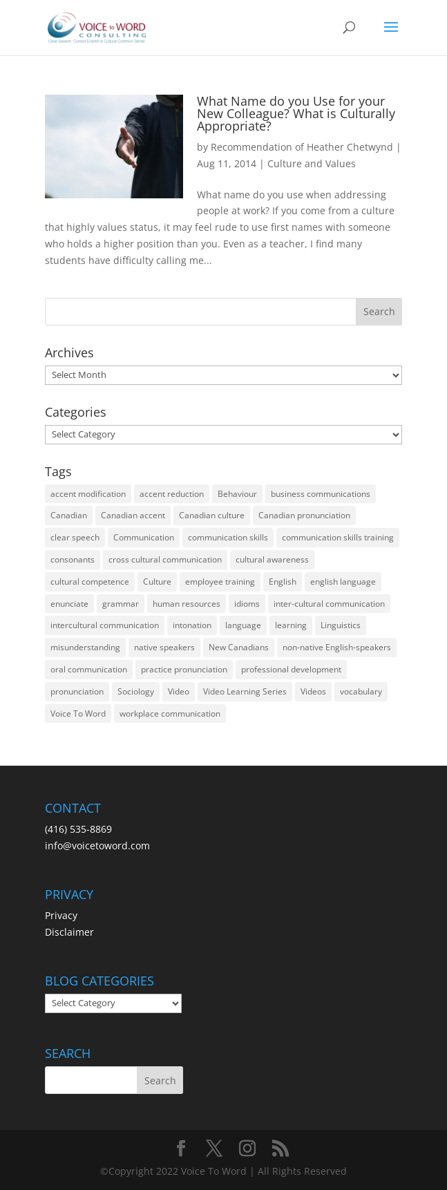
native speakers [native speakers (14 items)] (164, 647)
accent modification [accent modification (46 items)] (88, 494)
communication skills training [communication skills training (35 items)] (338, 537)
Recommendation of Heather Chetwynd (302, 146)
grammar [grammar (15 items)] (120, 604)
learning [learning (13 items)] (291, 625)
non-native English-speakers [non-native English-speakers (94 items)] (337, 647)
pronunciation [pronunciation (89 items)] (77, 691)
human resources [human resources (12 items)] (186, 604)
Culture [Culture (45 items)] (157, 581)
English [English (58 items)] (282, 581)
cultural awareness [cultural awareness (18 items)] (272, 559)
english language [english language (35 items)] (343, 581)
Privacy (61, 915)
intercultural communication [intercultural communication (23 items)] (104, 625)
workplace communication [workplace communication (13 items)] (170, 713)
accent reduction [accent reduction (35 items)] (172, 494)
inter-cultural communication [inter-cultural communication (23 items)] (329, 604)
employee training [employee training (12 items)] (220, 581)
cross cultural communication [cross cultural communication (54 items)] (165, 559)
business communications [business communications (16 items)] (320, 494)
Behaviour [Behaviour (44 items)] (237, 494)
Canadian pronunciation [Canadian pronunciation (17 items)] (304, 515)
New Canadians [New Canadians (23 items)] (239, 647)
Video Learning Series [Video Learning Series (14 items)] (245, 691)
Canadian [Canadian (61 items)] (68, 515)
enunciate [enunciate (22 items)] (69, 604)
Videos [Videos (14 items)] (313, 691)
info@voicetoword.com (97, 845)
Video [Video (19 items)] (178, 691)
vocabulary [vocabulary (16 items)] (361, 691)
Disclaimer (69, 931)
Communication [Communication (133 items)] (143, 537)
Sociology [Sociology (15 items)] (135, 691)
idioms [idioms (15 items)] (247, 604)
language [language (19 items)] (243, 625)
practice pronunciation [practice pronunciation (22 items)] (184, 669)
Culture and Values (311, 163)
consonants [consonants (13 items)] (72, 559)
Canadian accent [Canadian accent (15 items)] (133, 515)
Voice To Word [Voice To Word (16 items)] (78, 713)
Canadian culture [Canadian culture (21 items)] (212, 515)
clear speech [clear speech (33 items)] (74, 537)
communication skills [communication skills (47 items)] (228, 537)
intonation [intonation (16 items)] (192, 625)
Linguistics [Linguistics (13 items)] (341, 625)
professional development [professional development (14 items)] (291, 669)
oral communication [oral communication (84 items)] (88, 669)
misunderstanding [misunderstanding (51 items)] (85, 647)
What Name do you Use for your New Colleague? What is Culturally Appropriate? (296, 113)
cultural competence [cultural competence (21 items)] (89, 581)
